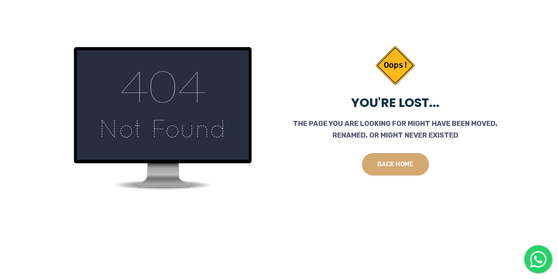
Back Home (395, 164)
